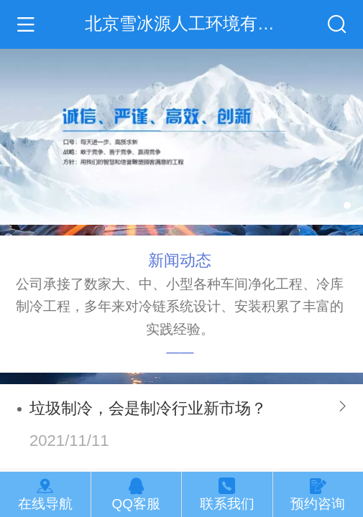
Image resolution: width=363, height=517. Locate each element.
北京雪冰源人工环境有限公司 (194, 23)
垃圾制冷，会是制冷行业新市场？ (148, 408)
